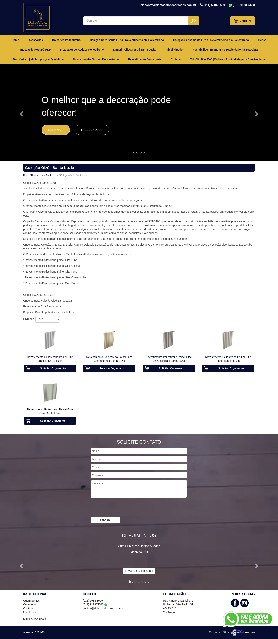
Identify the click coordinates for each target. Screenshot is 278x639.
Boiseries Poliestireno (66, 40)
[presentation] (120, 507)
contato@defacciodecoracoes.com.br (170, 5)
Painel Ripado (174, 49)
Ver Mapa (169, 612)
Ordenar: (29, 318)
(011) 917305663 (244, 5)
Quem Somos (31, 600)
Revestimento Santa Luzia (145, 59)
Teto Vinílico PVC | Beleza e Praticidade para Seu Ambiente (228, 59)
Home (15, 40)
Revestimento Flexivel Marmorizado (96, 59)
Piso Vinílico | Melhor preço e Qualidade (38, 59)
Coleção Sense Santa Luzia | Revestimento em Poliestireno (211, 40)
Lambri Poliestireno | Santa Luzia (134, 49)
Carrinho (242, 21)
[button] (21, 112)
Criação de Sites (219, 632)
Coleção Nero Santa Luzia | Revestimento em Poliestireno (127, 40)
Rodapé (176, 59)
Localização (30, 612)
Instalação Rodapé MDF (35, 49)
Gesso (262, 40)
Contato (28, 608)
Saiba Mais (56, 129)
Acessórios (35, 40)
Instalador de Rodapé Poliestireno (82, 49)
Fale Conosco (91, 129)
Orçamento (29, 604)
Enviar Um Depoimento (139, 570)
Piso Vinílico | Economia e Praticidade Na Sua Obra (225, 49)
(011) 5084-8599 (214, 5)
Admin (251, 632)
